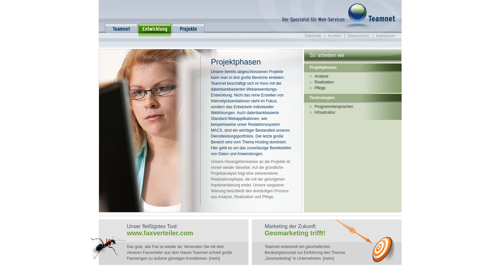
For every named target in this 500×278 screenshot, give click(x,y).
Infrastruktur (325, 112)
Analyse (322, 76)
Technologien (322, 97)
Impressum (385, 36)
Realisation (324, 82)
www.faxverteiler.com (160, 233)
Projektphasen (323, 67)
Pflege (320, 88)
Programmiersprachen (334, 106)
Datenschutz (358, 36)
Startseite (313, 36)
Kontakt (334, 36)
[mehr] (214, 258)
